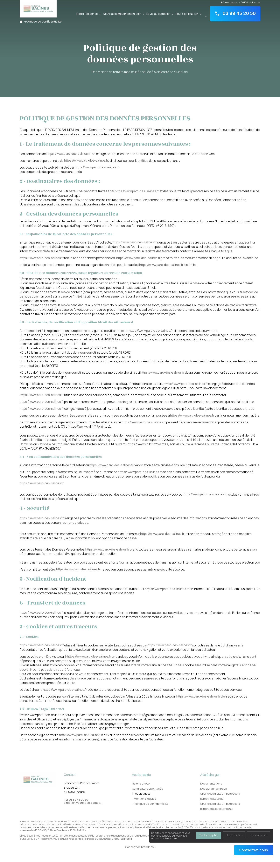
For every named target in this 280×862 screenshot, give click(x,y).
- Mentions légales (144, 798)
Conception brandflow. (140, 846)
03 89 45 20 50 (235, 14)
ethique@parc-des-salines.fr (113, 838)
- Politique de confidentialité (150, 803)
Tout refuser (234, 835)
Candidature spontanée (147, 788)
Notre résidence (87, 14)
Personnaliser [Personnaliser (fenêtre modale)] (258, 835)
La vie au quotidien (158, 14)
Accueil (21, 21)
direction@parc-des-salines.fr (83, 802)
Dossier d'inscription (213, 788)
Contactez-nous (253, 850)
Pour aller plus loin (187, 14)
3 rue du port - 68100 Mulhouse (241, 2)
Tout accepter (208, 835)
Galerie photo (141, 783)
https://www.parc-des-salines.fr (68, 154)
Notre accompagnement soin (122, 14)
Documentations (211, 783)
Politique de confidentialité (43, 21)
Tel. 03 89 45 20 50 (76, 799)
